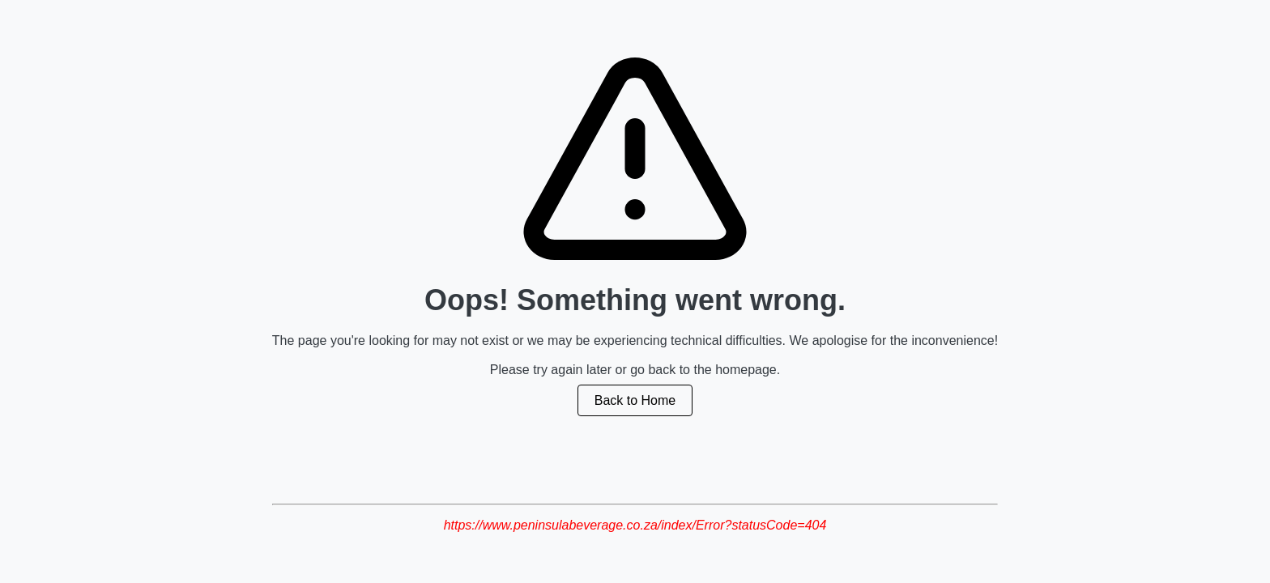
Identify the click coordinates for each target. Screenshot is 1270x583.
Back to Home (635, 400)
